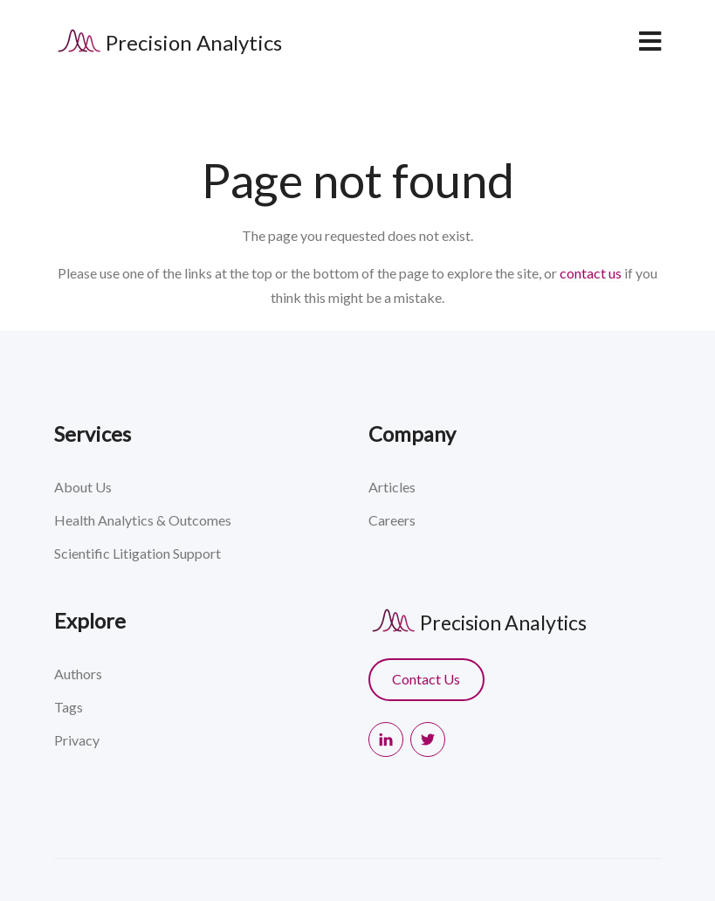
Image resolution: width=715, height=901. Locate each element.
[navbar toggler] (650, 40)
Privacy (77, 740)
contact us (591, 273)
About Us (83, 486)
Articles (392, 486)
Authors (78, 673)
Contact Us (426, 679)
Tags (68, 706)
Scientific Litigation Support (137, 553)
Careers (392, 520)
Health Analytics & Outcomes (142, 520)
